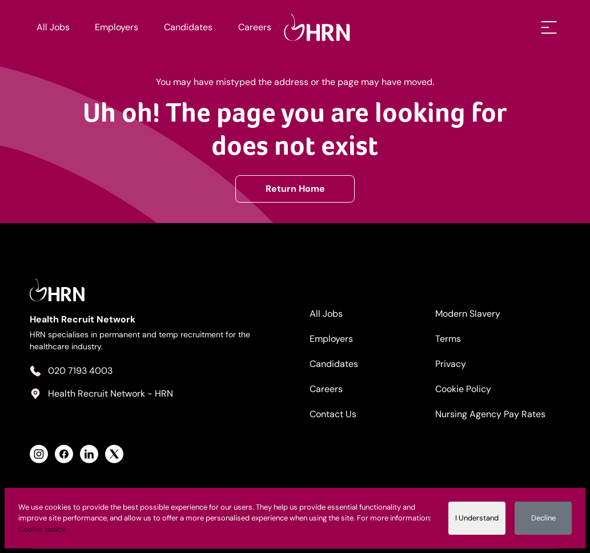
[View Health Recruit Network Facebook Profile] (64, 454)
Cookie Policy (463, 389)
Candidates (188, 27)
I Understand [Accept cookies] (477, 518)
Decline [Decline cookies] (543, 518)
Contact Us (333, 414)
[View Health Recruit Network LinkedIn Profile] (89, 454)
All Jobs (53, 27)
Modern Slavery (467, 314)
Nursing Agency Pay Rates (490, 414)
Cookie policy (42, 529)
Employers (116, 27)
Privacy (450, 364)
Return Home (295, 189)
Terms (448, 339)
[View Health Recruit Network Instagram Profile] (39, 454)
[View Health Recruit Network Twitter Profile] (114, 454)
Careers (254, 27)
